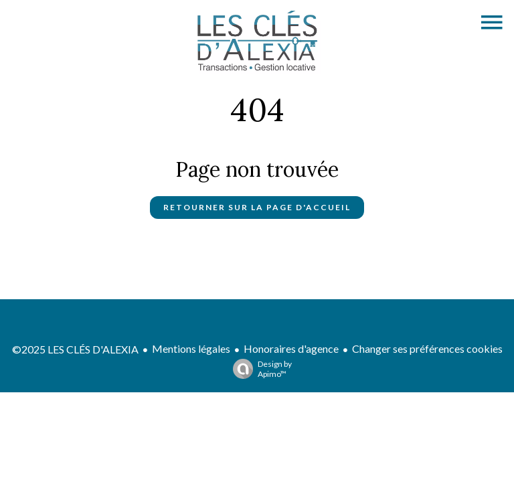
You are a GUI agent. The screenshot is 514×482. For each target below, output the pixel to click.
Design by (259, 369)
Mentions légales (191, 348)
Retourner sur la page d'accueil (257, 207)
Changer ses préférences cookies (427, 348)
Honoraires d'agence (291, 348)
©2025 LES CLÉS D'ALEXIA (75, 349)
